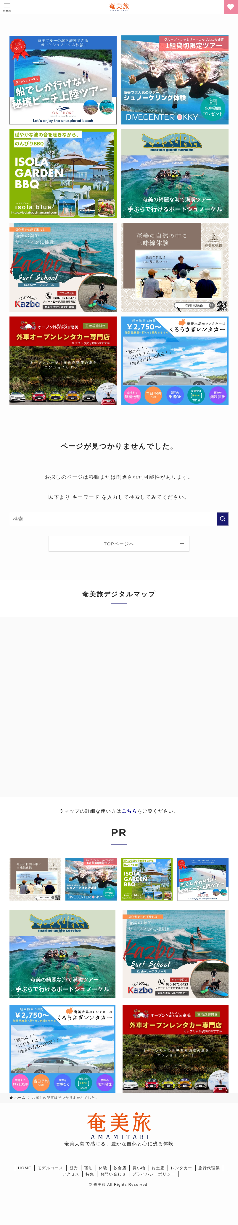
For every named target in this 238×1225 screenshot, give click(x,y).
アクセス (70, 1174)
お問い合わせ (113, 1174)
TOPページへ (119, 543)
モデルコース (51, 1168)
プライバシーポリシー (154, 1174)
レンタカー (181, 1168)
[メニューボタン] (7, 7)
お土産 (158, 1168)
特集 (90, 1174)
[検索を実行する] (223, 519)
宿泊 (88, 1168)
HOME (24, 1168)
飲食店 (120, 1168)
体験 (103, 1168)
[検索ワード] (119, 519)
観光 (74, 1168)
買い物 (139, 1168)
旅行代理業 (209, 1168)
